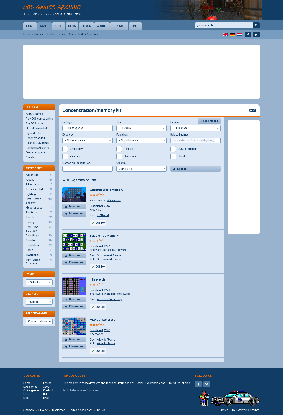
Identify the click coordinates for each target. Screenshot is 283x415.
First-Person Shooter (39, 200)
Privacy (43, 410)
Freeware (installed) (102, 250)
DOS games (31, 375)
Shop (59, 26)
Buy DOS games (35, 123)
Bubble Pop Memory (104, 235)
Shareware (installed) (103, 293)
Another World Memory (106, 190)
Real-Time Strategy (39, 228)
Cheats (30, 157)
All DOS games (34, 113)
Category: (68, 122)
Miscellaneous (39, 208)
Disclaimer (58, 410)
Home (30, 26)
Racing (39, 222)
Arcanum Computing (109, 299)
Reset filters (209, 121)
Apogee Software (88, 390)
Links (135, 26)
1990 (107, 330)
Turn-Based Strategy (39, 261)
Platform (39, 212)
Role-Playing (39, 236)
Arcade (39, 180)
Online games (31, 390)
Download (75, 206)
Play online (76, 213)
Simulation (39, 245)
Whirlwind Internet (249, 410)
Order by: (121, 163)
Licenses (32, 293)
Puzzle (39, 217)
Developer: (68, 134)
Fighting (39, 194)
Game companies (36, 152)
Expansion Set (39, 189)
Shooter (39, 240)
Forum (86, 26)
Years (30, 274)
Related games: (179, 134)
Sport (39, 250)
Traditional (96, 206)
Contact (119, 26)
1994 (107, 290)
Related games (56, 34)
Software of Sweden (109, 255)
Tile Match (97, 279)
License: (175, 122)
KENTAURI (103, 215)
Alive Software (106, 339)
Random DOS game (37, 147)
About (102, 26)
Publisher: (122, 134)
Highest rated (34, 133)
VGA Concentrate (102, 320)
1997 (107, 246)
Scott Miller (69, 390)
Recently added (35, 138)
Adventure (39, 175)
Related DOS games (38, 142)
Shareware (123, 293)
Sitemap (28, 410)
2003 (107, 206)
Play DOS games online (39, 118)
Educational (39, 185)
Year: (119, 122)
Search (182, 169)
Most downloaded (36, 128)
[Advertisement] (141, 72)
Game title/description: (76, 163)
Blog (72, 26)
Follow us (203, 375)
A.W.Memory (114, 200)
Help (45, 394)
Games (44, 26)
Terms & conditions (81, 410)
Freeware (95, 209)
